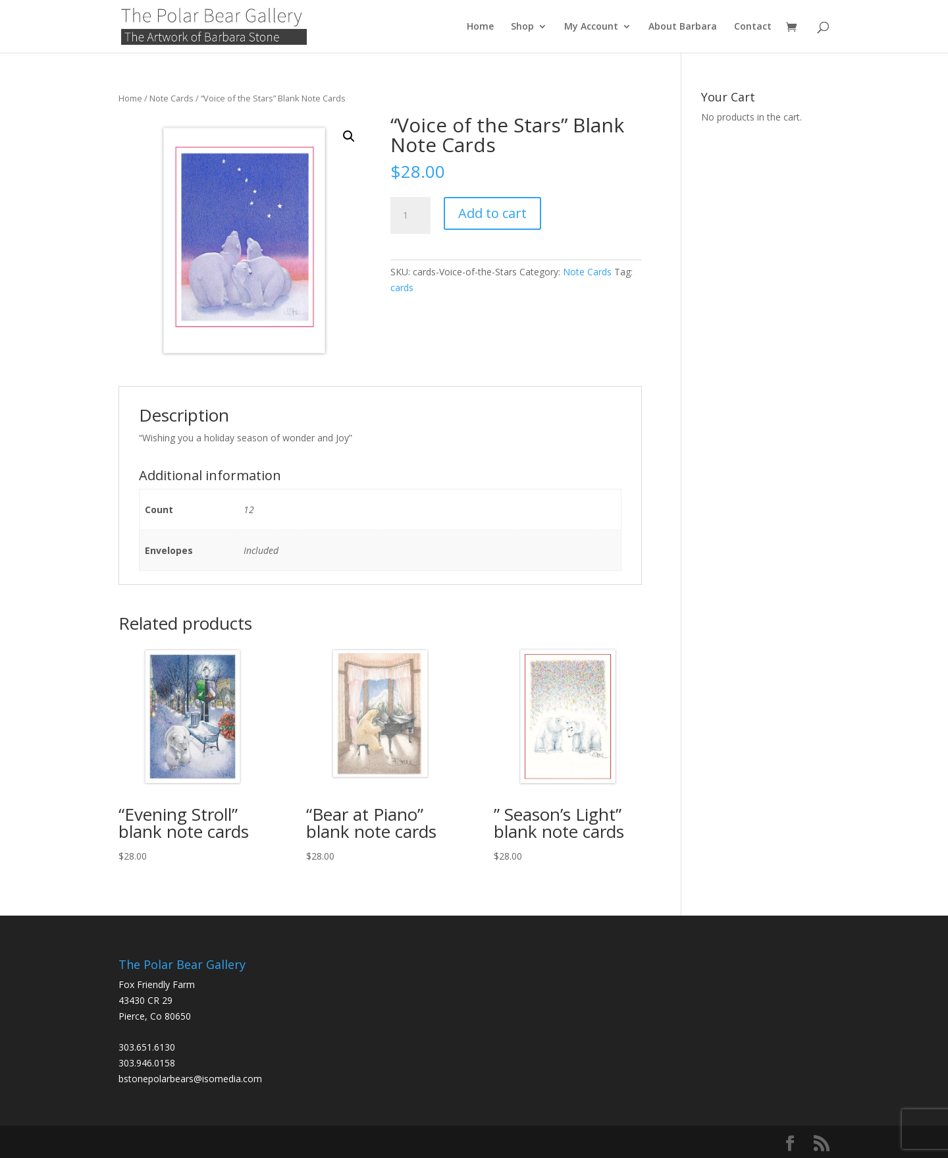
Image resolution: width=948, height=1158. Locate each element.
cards (401, 287)
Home (480, 27)
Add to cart (492, 213)
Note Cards (171, 98)
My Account (591, 27)
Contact (753, 27)
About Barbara (682, 27)
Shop (522, 27)
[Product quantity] (410, 215)
